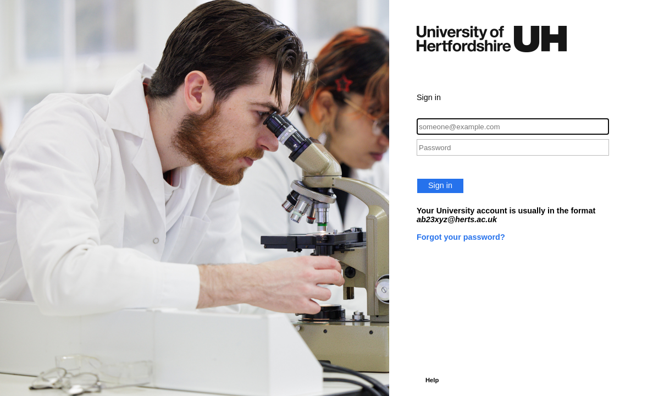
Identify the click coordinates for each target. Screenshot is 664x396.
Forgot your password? (461, 237)
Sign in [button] (440, 185)
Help (432, 380)
